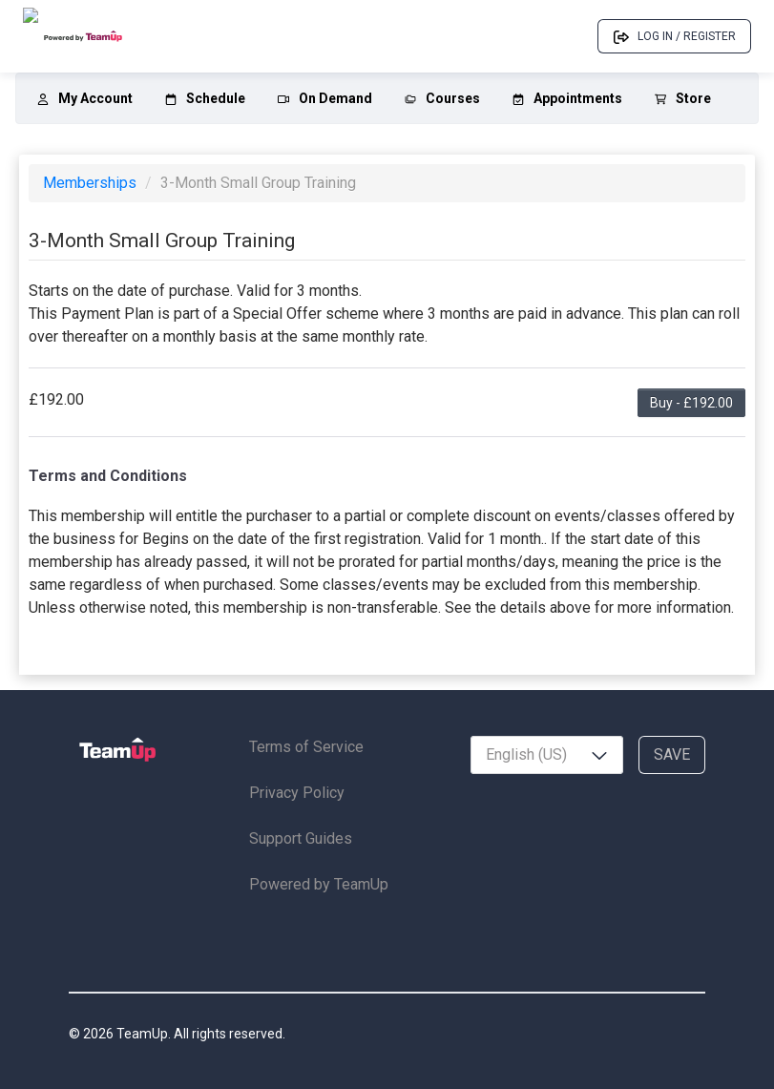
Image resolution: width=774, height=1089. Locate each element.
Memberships (91, 183)
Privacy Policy (297, 793)
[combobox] (547, 755)
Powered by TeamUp (318, 884)
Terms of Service (306, 747)
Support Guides (300, 838)
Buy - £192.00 (691, 402)
